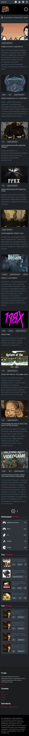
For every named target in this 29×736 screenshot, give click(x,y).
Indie (4, 94)
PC (3, 141)
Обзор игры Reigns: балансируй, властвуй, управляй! (19, 583)
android (4, 274)
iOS (10, 471)
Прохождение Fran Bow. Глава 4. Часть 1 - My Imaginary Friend (18, 646)
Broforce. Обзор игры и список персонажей (19, 560)
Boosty (3, 694)
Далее (3, 685)
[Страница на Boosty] (20, 2)
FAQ (2, 700)
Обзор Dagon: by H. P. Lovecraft (14, 98)
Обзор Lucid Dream (9, 278)
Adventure (21, 617)
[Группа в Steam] (24, 2)
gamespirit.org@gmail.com (9, 707)
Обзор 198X (5, 334)
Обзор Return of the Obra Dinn (14, 374)
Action (9, 547)
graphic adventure (7, 43)
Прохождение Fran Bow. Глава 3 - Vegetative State (18, 612)
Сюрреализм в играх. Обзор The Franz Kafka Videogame (13, 475)
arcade (10, 331)
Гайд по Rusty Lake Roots (12, 47)
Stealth (9, 541)
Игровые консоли (13, 522)
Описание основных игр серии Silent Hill (18, 594)
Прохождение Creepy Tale (12, 233)
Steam (3, 697)
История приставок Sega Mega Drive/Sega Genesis (19, 572)
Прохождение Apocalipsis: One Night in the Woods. (14, 424)
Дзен (2, 692)
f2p (10, 94)
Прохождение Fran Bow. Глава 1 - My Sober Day (19, 635)
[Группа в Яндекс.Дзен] (16, 2)
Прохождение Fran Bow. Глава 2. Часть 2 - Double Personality (19, 624)
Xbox (8, 528)
